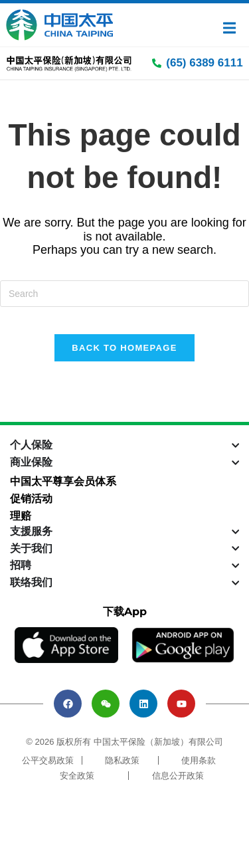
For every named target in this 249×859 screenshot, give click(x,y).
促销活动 (31, 498)
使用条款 (198, 760)
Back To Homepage (124, 348)
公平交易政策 (48, 760)
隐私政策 (122, 760)
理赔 (20, 516)
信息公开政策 (178, 776)
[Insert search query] (124, 293)
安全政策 (77, 776)
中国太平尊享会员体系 (63, 481)
